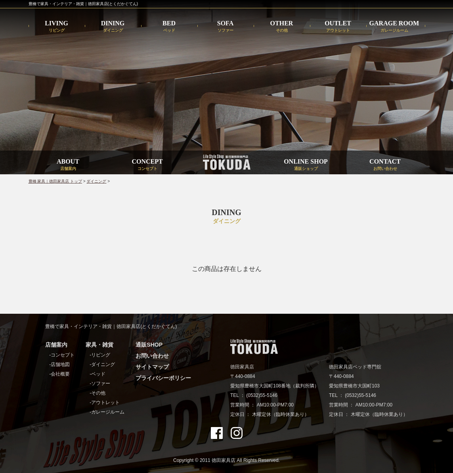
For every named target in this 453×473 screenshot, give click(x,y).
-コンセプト (62, 355)
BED (169, 26)
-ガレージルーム (107, 412)
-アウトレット (105, 402)
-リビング (100, 355)
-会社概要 (59, 374)
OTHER (281, 26)
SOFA (225, 26)
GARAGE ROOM (394, 26)
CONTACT (385, 164)
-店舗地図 (59, 364)
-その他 (97, 393)
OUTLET (338, 26)
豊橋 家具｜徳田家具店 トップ (55, 181)
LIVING (56, 26)
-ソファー (100, 383)
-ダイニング (102, 364)
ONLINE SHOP (306, 164)
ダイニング (96, 181)
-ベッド (97, 374)
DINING (113, 26)
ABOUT (68, 164)
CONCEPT (147, 164)
